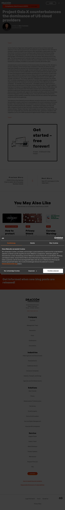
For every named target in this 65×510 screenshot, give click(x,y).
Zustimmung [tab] (11, 243)
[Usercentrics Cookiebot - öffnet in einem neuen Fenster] (55, 238)
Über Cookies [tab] (53, 243)
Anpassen (32, 271)
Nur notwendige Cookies (12, 271)
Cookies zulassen (53, 271)
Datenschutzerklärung (9, 264)
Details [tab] (32, 243)
